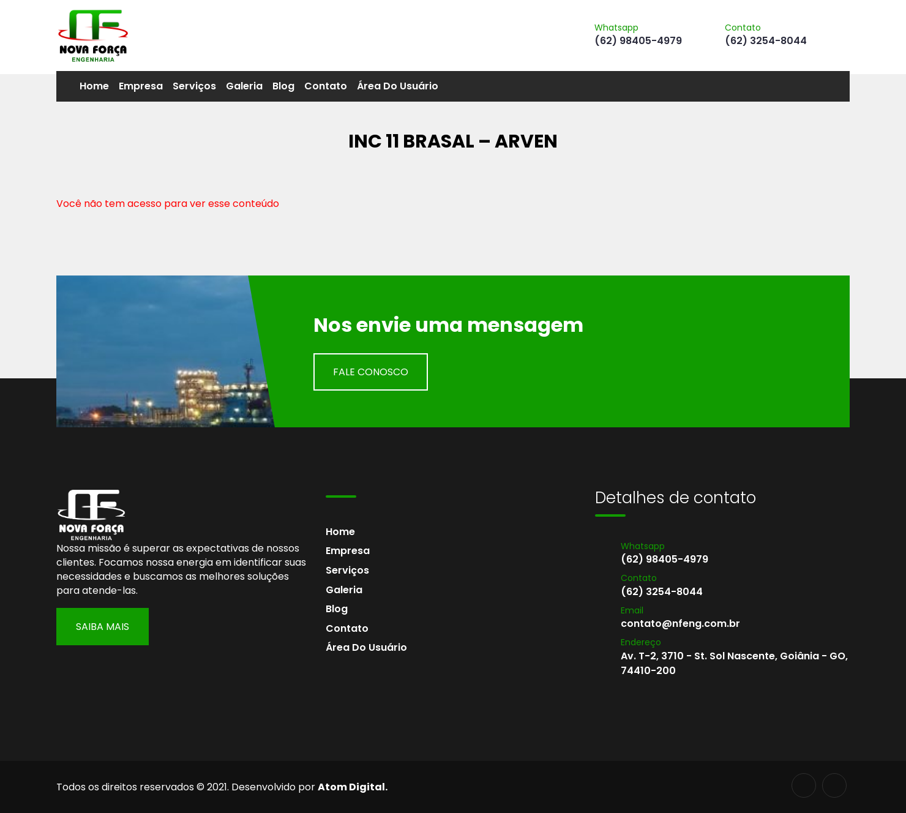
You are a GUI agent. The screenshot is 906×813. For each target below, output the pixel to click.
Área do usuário (397, 86)
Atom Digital (351, 787)
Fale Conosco (370, 372)
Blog (283, 86)
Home (94, 86)
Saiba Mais (102, 627)
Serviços (194, 86)
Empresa (141, 86)
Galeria (244, 86)
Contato (325, 86)
